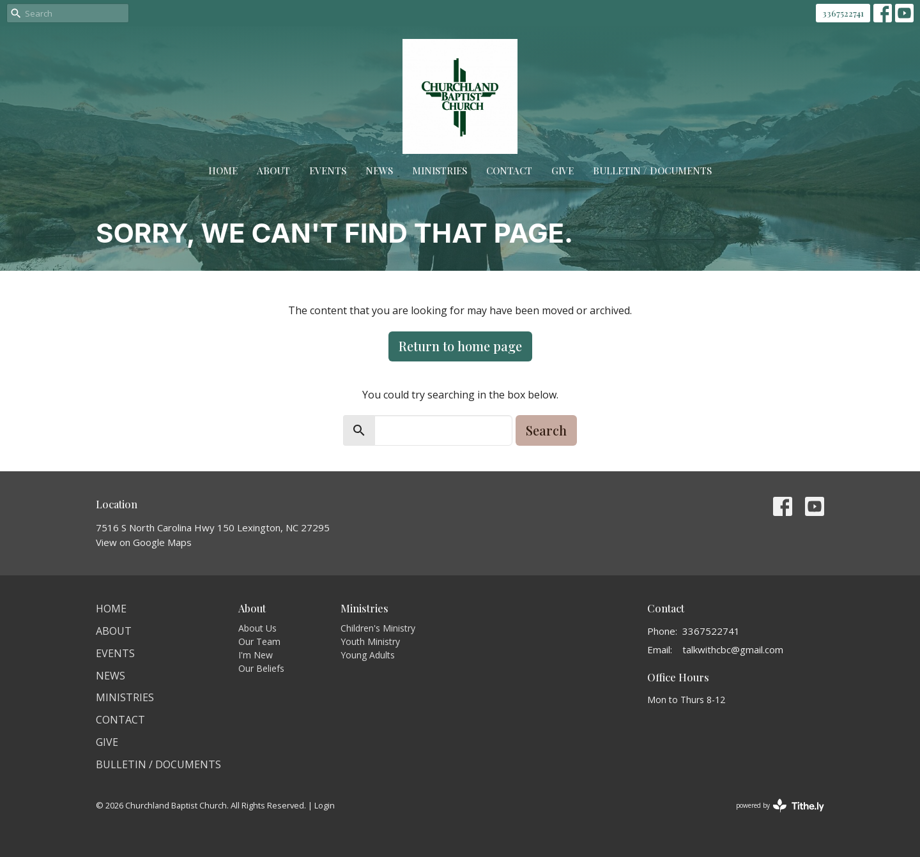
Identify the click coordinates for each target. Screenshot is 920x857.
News (379, 170)
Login (324, 805)
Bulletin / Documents (652, 170)
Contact (509, 170)
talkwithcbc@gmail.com (732, 649)
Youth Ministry (370, 641)
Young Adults (368, 655)
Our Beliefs (261, 668)
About (273, 170)
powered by (780, 805)
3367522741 (843, 13)
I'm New (255, 655)
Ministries (439, 170)
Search (546, 430)
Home (223, 170)
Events (327, 170)
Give (562, 170)
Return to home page (460, 345)
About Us (257, 628)
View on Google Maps (144, 542)
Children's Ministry (378, 628)
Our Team (259, 641)
